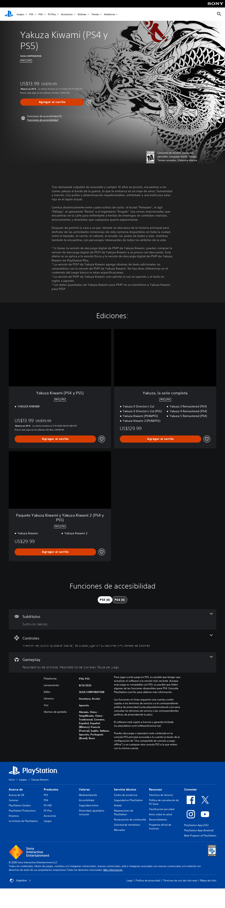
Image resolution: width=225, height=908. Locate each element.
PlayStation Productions (22, 810)
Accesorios (66, 14)
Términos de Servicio (161, 795)
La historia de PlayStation (23, 821)
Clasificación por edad (161, 809)
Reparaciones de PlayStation (123, 812)
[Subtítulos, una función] (112, 619)
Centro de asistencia (125, 795)
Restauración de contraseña (130, 819)
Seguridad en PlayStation (128, 800)
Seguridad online (88, 805)
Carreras (13, 800)
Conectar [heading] (190, 789)
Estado (118, 805)
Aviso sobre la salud (160, 814)
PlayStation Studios (20, 805)
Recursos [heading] (155, 789)
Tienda (95, 14)
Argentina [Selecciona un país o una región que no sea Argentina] (20, 880)
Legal (129, 880)
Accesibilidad (86, 800)
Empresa (14, 816)
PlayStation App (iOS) (196, 825)
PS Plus (52, 14)
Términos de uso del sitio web (180, 880)
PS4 (41, 14)
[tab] (105, 599)
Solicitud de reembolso (127, 824)
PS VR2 (48, 805)
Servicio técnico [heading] (125, 789)
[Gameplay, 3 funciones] (112, 662)
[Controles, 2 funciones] (112, 641)
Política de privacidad (148, 880)
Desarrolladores (158, 819)
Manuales (119, 830)
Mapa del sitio (208, 880)
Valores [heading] (84, 789)
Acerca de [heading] (16, 789)
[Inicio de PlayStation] (9, 14)
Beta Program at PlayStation (200, 835)
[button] (42, 120)
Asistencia (109, 14)
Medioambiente (88, 795)
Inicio (12, 779)
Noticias (82, 14)
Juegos (20, 14)
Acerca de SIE (16, 795)
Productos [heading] (51, 789)
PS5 (31, 14)
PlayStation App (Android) (199, 830)
